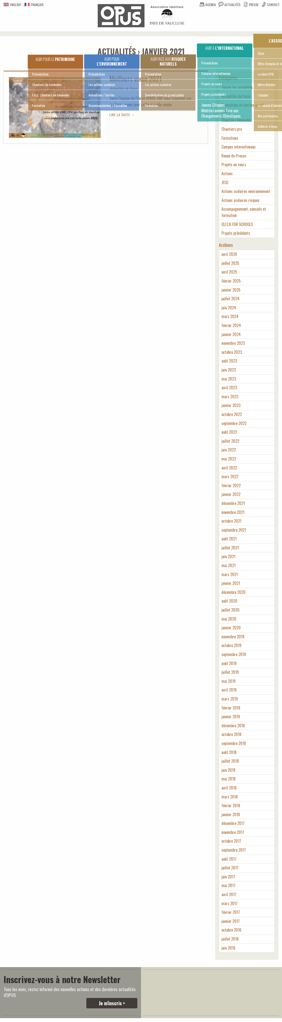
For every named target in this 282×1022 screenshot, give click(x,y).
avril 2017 (228, 894)
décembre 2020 (233, 592)
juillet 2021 (230, 548)
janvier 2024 (231, 334)
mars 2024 (229, 316)
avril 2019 (229, 690)
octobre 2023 (231, 352)
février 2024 (231, 325)
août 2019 (229, 663)
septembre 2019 (233, 654)
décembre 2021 (233, 503)
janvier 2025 (230, 290)
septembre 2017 (233, 850)
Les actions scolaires (101, 84)
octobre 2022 (231, 414)
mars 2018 (229, 797)
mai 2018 (228, 779)
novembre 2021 (232, 512)
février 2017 (230, 912)
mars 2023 (229, 396)
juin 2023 (228, 370)
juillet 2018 (230, 761)
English (12, 4)
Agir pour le (55, 59)
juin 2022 (228, 450)
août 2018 (229, 752)
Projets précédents (213, 94)
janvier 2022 (230, 494)
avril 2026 (229, 254)
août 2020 (229, 601)
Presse (254, 4)
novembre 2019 (232, 637)
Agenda (210, 4)
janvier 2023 (230, 405)
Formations (229, 138)
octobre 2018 (231, 734)
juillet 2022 (230, 441)
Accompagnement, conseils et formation (243, 212)
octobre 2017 (231, 841)
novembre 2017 (232, 832)
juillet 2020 (230, 610)
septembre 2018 (233, 743)
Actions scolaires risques (240, 200)
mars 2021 (229, 574)
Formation (38, 105)
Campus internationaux (215, 73)
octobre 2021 (231, 521)
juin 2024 (228, 308)
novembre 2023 (233, 343)
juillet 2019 (230, 672)
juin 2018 (228, 770)
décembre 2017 (233, 823)
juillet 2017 (229, 868)
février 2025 (231, 281)
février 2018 (230, 805)
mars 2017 (229, 903)
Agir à (224, 48)
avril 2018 (229, 788)
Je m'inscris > (112, 1003)
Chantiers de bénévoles (47, 84)
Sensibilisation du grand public (164, 94)
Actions (227, 173)
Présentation (40, 74)
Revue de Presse (233, 156)
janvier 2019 (230, 716)
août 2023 (229, 361)
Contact (273, 4)
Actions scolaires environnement (245, 191)
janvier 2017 (230, 921)
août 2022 (229, 432)
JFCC (224, 182)
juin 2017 (228, 877)
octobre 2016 (231, 930)
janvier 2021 (230, 583)
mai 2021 (228, 565)
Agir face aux (168, 61)
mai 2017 (228, 885)
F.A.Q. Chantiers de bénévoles (50, 94)
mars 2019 (229, 699)
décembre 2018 (233, 725)
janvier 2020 (231, 628)
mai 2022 (228, 459)
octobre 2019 (231, 645)
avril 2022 (229, 468)
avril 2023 (229, 387)
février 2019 (230, 708)
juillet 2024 (230, 299)
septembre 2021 (233, 530)
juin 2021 (228, 556)
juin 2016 (228, 948)
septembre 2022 (234, 423)
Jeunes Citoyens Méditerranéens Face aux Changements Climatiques (221, 110)
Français (34, 4)
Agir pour (112, 61)
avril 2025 (229, 272)
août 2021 (229, 539)
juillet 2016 (230, 939)
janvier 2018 (230, 814)
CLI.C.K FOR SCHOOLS (237, 224)
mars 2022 (229, 476)
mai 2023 (228, 379)
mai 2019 (228, 681)
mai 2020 (228, 619)
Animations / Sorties (101, 94)
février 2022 (231, 485)
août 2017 (228, 859)
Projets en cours (211, 83)
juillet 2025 (230, 263)
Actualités (232, 4)
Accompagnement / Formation (107, 105)
